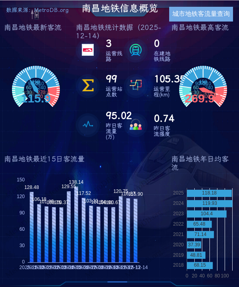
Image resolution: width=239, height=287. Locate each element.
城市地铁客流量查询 (201, 13)
